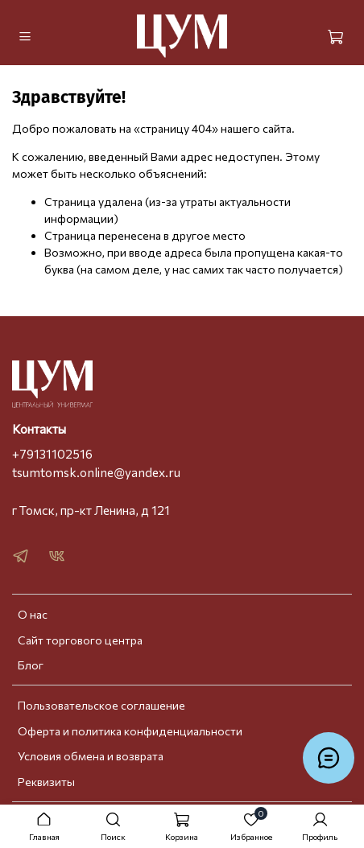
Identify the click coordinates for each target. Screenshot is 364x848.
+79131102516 (52, 453)
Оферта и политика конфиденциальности (130, 731)
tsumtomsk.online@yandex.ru (96, 472)
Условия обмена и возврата (90, 756)
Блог (30, 665)
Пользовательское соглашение (101, 705)
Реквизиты (46, 781)
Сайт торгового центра (80, 640)
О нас (33, 614)
